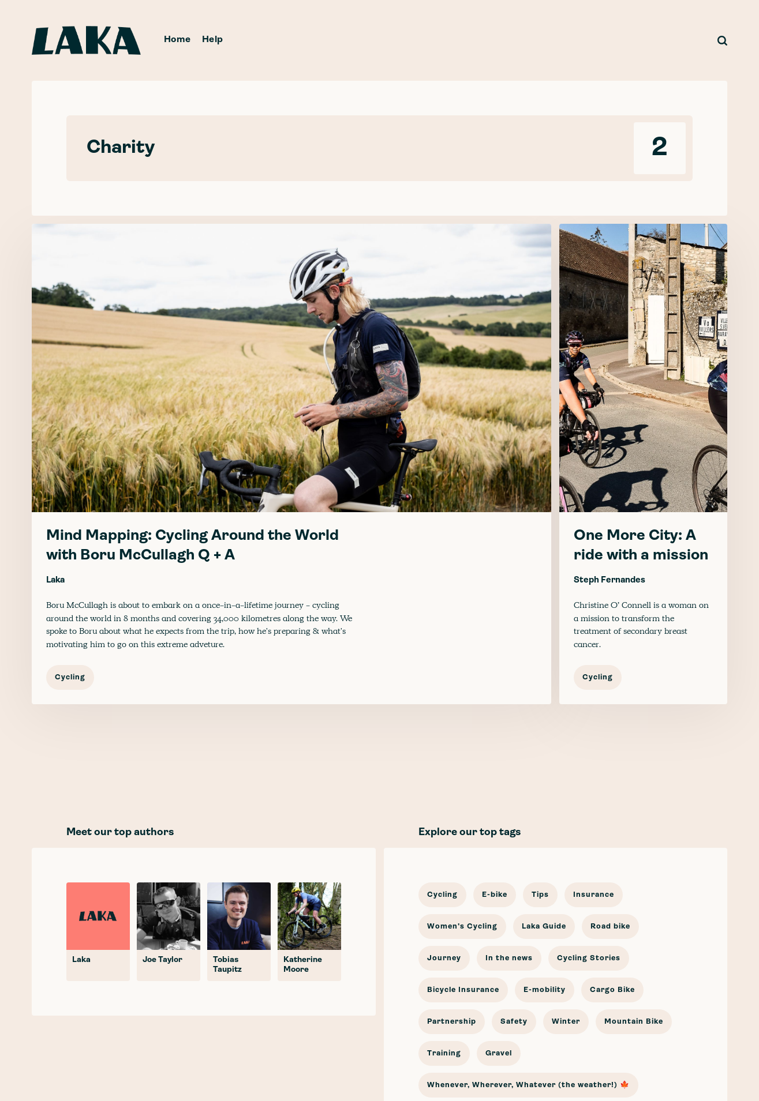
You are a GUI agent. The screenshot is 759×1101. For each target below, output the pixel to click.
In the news (509, 958)
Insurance (593, 895)
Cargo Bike (612, 990)
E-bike (494, 895)
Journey (444, 958)
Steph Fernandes (609, 580)
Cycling (70, 677)
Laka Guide (544, 926)
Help (212, 39)
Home (177, 39)
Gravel (498, 1053)
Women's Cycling (462, 926)
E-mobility (545, 990)
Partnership (451, 1021)
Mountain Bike (633, 1021)
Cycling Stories (588, 958)
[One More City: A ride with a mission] (643, 464)
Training (444, 1053)
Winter (566, 1021)
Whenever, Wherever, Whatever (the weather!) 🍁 (528, 1085)
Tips (540, 895)
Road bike (610, 926)
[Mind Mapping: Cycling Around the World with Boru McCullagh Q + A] (291, 464)
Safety (514, 1021)
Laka (55, 580)
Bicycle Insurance (463, 990)
